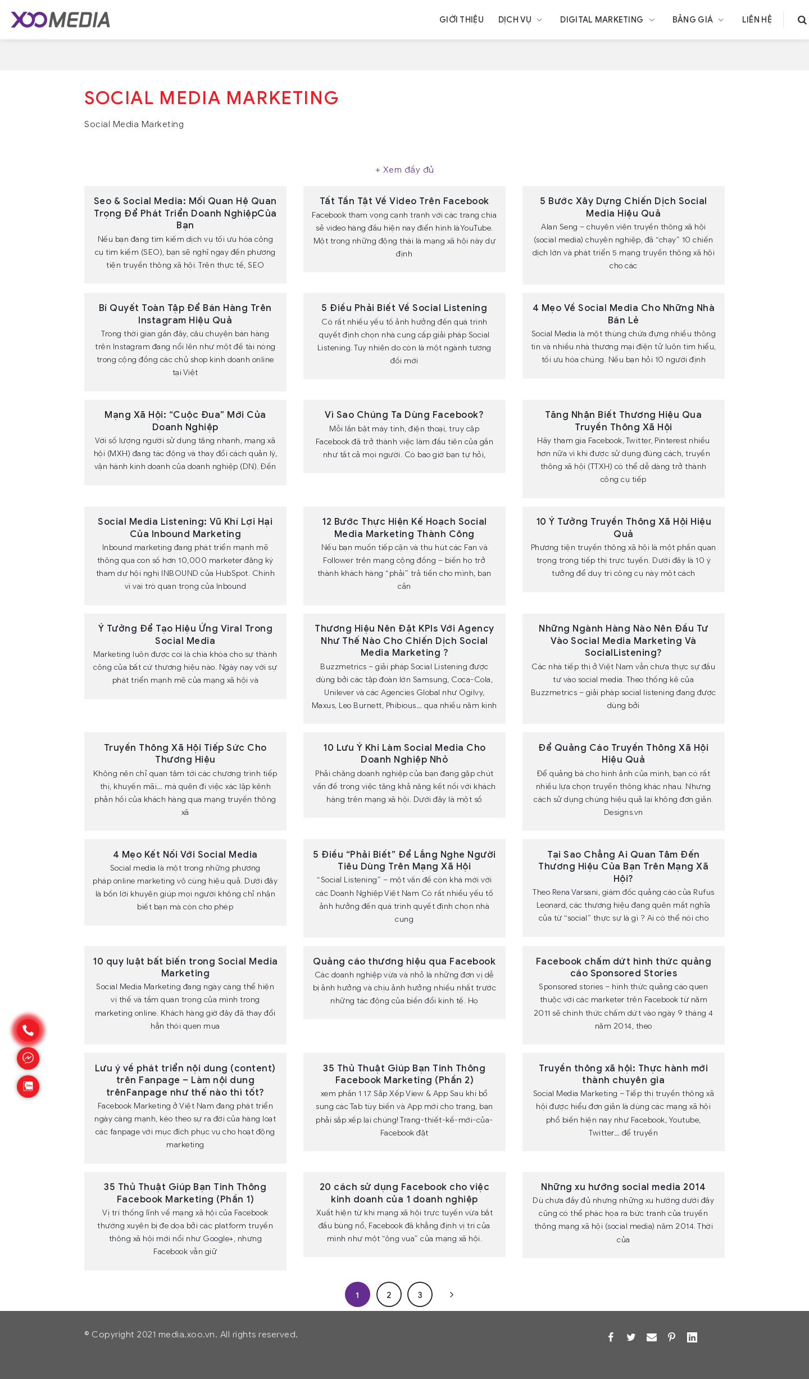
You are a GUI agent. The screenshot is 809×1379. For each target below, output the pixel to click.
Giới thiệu (461, 20)
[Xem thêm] (404, 170)
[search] (802, 19)
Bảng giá (700, 20)
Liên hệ (757, 20)
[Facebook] (611, 1337)
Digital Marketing (608, 20)
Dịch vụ (522, 20)
